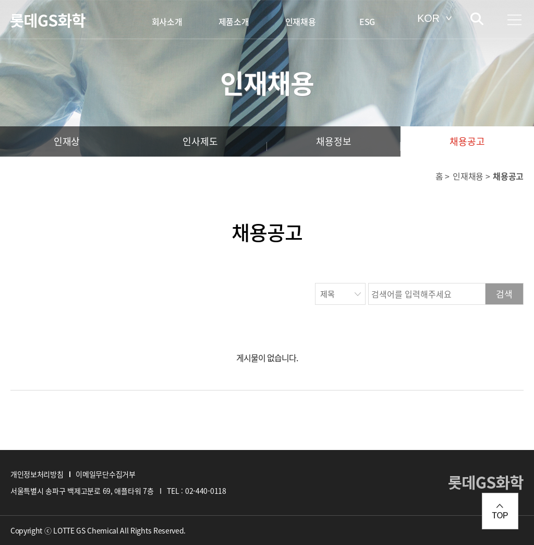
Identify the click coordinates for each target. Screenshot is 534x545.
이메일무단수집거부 (105, 474)
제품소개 (234, 21)
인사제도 (200, 141)
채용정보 (333, 141)
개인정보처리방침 (36, 474)
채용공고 (467, 141)
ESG (367, 21)
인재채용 (300, 21)
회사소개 (167, 21)
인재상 (67, 141)
